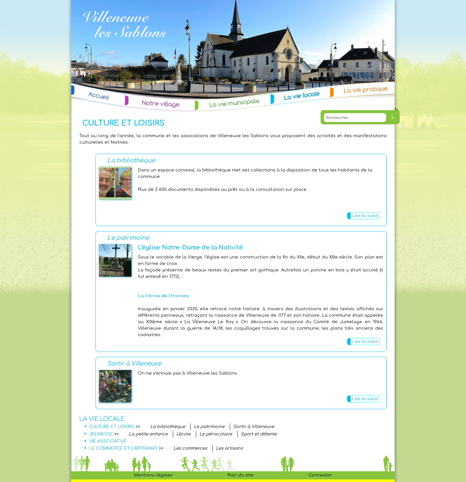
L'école (183, 434)
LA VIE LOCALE (102, 419)
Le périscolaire (215, 434)
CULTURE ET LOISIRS (111, 426)
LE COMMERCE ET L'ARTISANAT (123, 448)
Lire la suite (365, 216)
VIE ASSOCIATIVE (108, 441)
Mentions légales (153, 475)
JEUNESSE (101, 434)
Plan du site (240, 475)
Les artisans (229, 448)
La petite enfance (148, 434)
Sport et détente (259, 434)
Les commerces (190, 448)
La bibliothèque (131, 160)
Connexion (320, 475)
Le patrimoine (128, 238)
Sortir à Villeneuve (134, 363)
